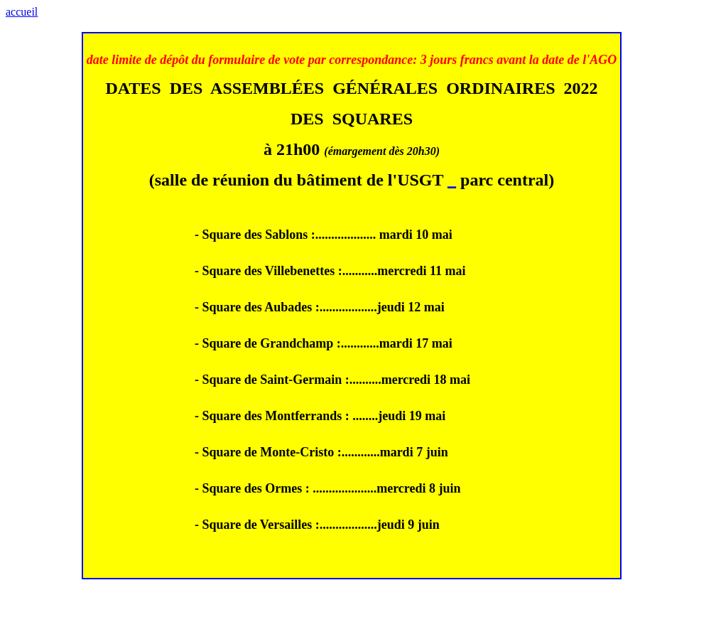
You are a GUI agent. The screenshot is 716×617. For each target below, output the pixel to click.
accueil (22, 12)
